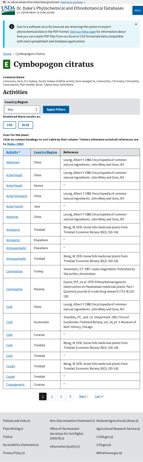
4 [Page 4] (70, 396)
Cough (10, 366)
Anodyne (12, 217)
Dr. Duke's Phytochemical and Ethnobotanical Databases (70, 8)
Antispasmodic (16, 248)
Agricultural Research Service (116, 429)
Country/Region (16, 102)
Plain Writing (11, 429)
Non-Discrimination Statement (71, 421)
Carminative (14, 271)
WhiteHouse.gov (107, 453)
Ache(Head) (14, 175)
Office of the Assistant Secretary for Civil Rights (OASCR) (66, 433)
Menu (138, 10)
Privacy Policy (12, 453)
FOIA (6, 437)
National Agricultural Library (115, 421)
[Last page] (99, 396)
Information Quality (63, 446)
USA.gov (102, 445)
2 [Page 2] (52, 396)
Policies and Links (15, 421)
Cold (9, 307)
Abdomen (13, 162)
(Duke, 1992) (15, 144)
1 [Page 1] (43, 396)
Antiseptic (13, 230)
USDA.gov (103, 437)
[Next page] (84, 396)
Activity (13, 152)
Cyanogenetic (15, 384)
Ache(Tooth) (14, 206)
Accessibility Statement (19, 445)
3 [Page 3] (61, 396)
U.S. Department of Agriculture (36, 12)
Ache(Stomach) (16, 196)
